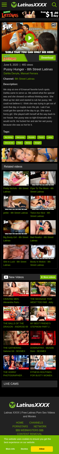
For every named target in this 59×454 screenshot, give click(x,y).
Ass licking (8, 137)
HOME (20, 422)
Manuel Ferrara (29, 73)
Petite (19, 143)
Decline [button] (24, 449)
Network (40, 426)
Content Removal (29, 434)
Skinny (28, 143)
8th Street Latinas (24, 78)
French (41, 137)
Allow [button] (42, 449)
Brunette (31, 137)
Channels (36, 422)
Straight (37, 143)
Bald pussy (20, 137)
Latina (50, 137)
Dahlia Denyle (11, 73)
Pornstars (20, 426)
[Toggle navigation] (4, 4)
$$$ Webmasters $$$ (29, 430)
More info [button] (10, 449)
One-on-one (9, 143)
